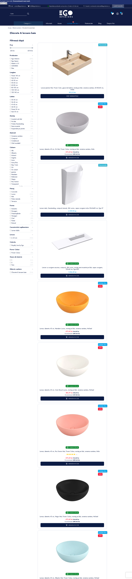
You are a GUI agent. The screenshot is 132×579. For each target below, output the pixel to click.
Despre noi (62, 529)
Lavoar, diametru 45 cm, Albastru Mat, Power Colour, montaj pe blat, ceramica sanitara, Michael (91, 119)
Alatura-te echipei (62, 552)
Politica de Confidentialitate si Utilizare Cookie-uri (52, 529)
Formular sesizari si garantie (25, 536)
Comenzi (73, 524)
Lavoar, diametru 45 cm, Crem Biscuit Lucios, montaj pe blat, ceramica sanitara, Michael (45, 118)
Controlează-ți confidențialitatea (66, 563)
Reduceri (62, 556)
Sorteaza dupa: (87, 41)
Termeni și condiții (62, 525)
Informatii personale (76, 521)
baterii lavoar (69, 331)
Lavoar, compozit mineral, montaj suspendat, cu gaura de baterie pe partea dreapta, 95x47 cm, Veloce (107, 119)
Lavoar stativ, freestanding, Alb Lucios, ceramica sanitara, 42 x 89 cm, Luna (107, 228)
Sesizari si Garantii (62, 542)
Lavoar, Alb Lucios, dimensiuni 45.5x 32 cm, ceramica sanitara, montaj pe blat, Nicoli (107, 174)
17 (106, 259)
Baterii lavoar (40, 526)
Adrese (73, 529)
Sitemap (39, 524)
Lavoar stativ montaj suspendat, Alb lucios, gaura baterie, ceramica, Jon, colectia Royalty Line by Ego (76, 230)
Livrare (61, 521)
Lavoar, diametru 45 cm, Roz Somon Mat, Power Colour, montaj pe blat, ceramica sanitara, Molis (60, 119)
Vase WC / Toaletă (40, 549)
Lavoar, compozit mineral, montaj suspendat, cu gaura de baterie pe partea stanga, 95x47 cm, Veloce (60, 175)
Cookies (50, 536)
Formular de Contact (83, 567)
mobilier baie (77, 425)
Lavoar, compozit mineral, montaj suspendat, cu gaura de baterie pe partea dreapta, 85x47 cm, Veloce (76, 175)
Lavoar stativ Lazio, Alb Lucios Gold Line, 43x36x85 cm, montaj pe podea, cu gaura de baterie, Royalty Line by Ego (91, 230)
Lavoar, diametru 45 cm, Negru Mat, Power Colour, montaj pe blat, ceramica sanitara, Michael (76, 119)
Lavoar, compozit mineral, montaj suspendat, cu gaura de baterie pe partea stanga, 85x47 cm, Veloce (91, 175)
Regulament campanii (62, 547)
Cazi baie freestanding (40, 530)
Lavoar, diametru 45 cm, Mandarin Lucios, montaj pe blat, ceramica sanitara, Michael (107, 70)
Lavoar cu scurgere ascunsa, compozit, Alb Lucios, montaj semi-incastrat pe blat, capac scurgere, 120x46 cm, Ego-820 (91, 74)
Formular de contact (51, 539)
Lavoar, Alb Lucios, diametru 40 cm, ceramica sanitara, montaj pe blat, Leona (60, 227)
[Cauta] (28, 14)
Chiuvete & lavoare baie (40, 535)
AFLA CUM (3, 3)
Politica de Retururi (62, 537)
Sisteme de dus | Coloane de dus (40, 542)
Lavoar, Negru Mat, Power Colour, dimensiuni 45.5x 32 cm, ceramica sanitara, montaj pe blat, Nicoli (45, 229)
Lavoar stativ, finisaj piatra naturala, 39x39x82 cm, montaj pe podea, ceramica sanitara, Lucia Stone (45, 176)
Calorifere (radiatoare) (40, 554)
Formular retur (17, 531)
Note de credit (75, 527)
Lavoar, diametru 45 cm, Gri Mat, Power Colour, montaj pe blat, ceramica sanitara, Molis (60, 70)
